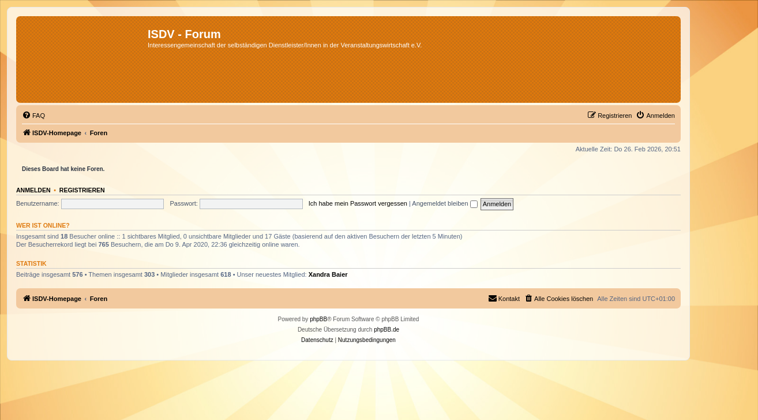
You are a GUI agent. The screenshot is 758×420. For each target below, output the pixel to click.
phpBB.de (386, 329)
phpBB (318, 319)
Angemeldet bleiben (444, 203)
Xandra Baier (328, 274)
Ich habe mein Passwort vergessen (358, 203)
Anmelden (33, 190)
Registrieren (82, 190)
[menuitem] (33, 115)
